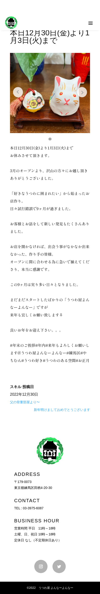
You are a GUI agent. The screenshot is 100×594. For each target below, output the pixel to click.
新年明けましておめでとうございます (62, 410)
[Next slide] (82, 92)
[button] (50, 139)
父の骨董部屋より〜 (25, 402)
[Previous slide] (18, 92)
